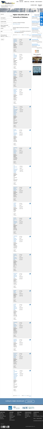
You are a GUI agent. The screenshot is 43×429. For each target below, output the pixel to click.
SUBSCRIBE (29, 401)
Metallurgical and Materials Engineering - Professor (15, 324)
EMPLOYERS (32, 1)
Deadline (30, 34)
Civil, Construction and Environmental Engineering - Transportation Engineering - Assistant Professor (16, 374)
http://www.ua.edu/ (16, 24)
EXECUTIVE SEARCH (38, 1)
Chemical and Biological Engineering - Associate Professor (15, 91)
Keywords (2, 14)
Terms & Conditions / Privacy (38, 416)
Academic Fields (3, 21)
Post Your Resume (3, 416)
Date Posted (25, 34)
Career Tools (2, 414)
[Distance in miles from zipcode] (4, 36)
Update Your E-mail (28, 413)
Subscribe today (17, 31)
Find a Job (1, 413)
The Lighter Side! (27, 416)
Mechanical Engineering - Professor (15, 340)
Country (2, 28)
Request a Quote (12, 416)
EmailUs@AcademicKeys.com (38, 420)
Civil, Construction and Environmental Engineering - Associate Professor (16, 169)
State (1, 31)
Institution (30, 35)
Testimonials (11, 417)
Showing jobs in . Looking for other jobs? (7, 5)
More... (26, 417)
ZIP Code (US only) (4, 35)
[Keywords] (5, 16)
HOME (17, 1)
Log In (10, 418)
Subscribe (1, 417)
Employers (11, 414)
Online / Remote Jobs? (4, 25)
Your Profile (19, 414)
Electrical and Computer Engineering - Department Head (15, 275)
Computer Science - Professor (15, 291)
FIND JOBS (21, 1)
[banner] (8, 2)
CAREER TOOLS (26, 1)
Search (18, 413)
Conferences (2, 418)
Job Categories (3, 17)
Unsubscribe (27, 414)
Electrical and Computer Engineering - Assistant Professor (15, 355)
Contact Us (35, 414)
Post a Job (11, 413)
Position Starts (21, 58)
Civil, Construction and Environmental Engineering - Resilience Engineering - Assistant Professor (16, 110)
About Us (34, 413)
